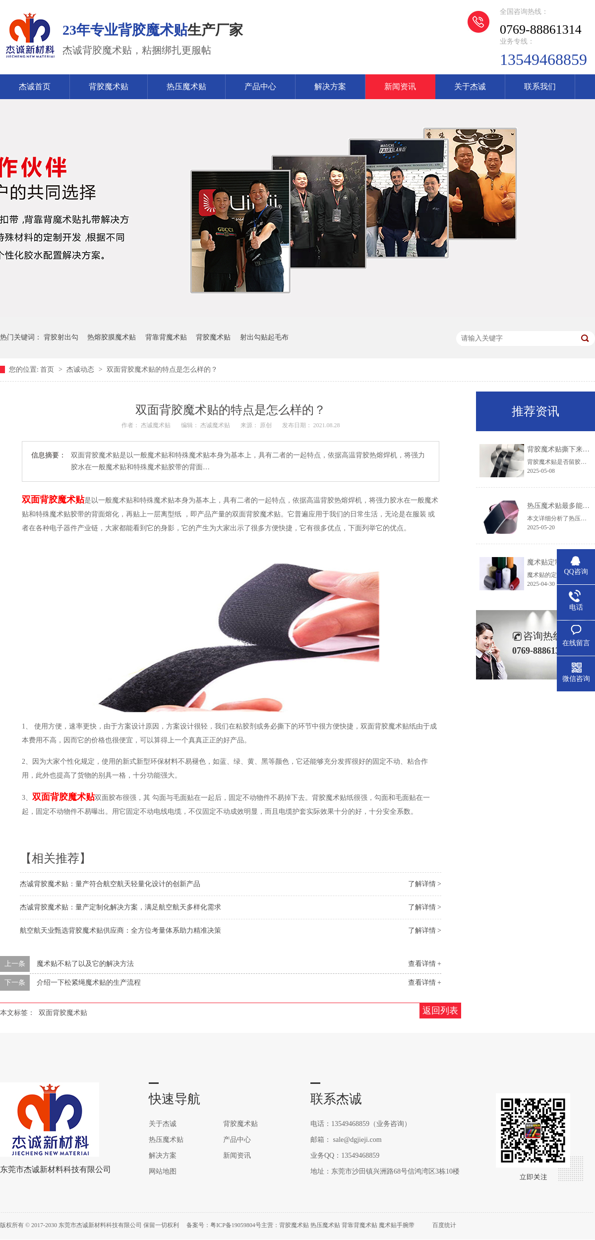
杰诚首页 (35, 86)
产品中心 (260, 86)
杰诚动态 (81, 369)
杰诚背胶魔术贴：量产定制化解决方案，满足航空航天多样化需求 (120, 907)
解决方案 (330, 86)
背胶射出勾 (61, 337)
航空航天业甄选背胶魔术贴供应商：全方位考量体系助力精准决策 (120, 930)
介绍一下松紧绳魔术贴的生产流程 (89, 982)
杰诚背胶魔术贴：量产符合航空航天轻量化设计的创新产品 (110, 884)
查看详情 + (424, 963)
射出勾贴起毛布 (264, 337)
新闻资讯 (400, 86)
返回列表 (440, 1010)
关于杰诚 (470, 86)
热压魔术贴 (186, 86)
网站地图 (163, 1171)
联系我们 (540, 86)
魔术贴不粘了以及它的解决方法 (85, 963)
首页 (48, 369)
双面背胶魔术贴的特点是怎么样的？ (162, 369)
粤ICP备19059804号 (235, 1225)
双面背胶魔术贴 (53, 500)
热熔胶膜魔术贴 (111, 337)
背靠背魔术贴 (166, 337)
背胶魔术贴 (108, 86)
